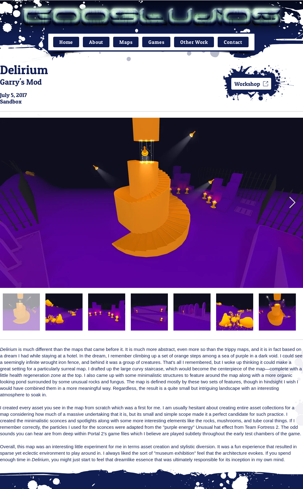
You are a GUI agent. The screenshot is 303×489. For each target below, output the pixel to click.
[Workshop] (251, 84)
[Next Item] (292, 203)
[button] (126, 42)
